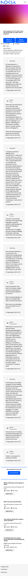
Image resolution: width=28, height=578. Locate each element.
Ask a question (14, 473)
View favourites (21, 40)
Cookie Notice (4, 569)
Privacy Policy (4, 572)
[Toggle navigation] (25, 2)
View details (9, 493)
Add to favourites (9, 40)
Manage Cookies (5, 566)
